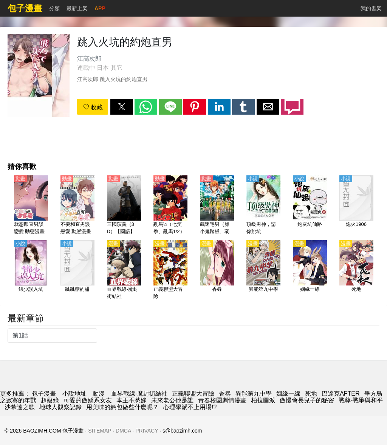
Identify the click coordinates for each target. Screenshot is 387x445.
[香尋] (217, 270)
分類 (54, 8)
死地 (311, 393)
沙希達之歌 (20, 407)
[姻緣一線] (310, 270)
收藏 (93, 107)
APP (99, 8)
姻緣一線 (288, 393)
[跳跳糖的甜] (77, 270)
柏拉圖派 (263, 400)
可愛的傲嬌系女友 (87, 400)
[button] (121, 107)
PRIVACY (146, 431)
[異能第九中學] (263, 270)
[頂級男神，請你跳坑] (263, 205)
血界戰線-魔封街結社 (139, 393)
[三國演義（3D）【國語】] (124, 205)
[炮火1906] (356, 205)
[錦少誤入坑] (31, 270)
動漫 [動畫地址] (99, 393)
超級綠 (50, 400)
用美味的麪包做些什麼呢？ (122, 407)
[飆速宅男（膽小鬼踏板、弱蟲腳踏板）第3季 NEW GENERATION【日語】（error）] (217, 205)
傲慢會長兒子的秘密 (307, 400)
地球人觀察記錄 (60, 407)
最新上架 (77, 8)
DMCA (123, 431)
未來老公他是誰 (172, 400)
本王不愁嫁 (131, 400)
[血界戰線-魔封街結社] (124, 270)
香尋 (225, 393)
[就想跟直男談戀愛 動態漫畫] (31, 205)
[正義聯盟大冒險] (170, 270)
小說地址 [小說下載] (74, 393)
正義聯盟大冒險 (193, 393)
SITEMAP (99, 431)
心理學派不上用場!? (190, 407)
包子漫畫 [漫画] (44, 393)
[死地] (356, 270)
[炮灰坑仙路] (310, 205)
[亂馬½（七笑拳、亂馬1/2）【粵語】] (170, 205)
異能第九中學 (253, 393)
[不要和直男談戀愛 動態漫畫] (77, 205)
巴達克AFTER (340, 393)
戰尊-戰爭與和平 (361, 400)
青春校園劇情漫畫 (222, 400)
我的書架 (371, 8)
